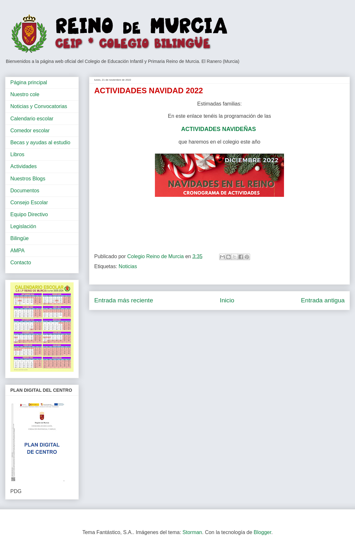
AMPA (17, 250)
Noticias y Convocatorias (38, 106)
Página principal (28, 82)
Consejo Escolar (29, 202)
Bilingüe (19, 238)
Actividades (23, 166)
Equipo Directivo (29, 214)
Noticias (128, 266)
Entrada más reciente (123, 300)
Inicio (227, 300)
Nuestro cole (24, 94)
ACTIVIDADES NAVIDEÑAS (219, 129)
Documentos (24, 190)
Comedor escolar (30, 130)
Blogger (262, 532)
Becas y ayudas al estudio (40, 142)
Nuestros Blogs (28, 178)
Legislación (23, 226)
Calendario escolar (31, 118)
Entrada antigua (323, 300)
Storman (192, 532)
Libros (17, 154)
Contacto (20, 262)
